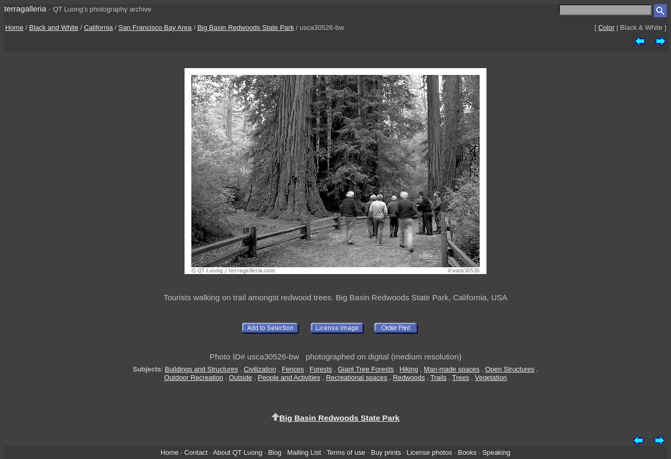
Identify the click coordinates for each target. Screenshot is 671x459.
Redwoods (409, 377)
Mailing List (304, 452)
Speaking (496, 452)
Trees (461, 377)
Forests (321, 369)
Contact (195, 452)
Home (14, 27)
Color (606, 27)
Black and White (54, 27)
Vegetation (491, 377)
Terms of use (346, 452)
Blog (275, 452)
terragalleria (25, 8)
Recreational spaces (356, 377)
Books (467, 452)
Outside (240, 377)
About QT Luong (237, 452)
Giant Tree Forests (366, 369)
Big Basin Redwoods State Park (245, 27)
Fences (293, 369)
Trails (438, 377)
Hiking (408, 369)
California (98, 27)
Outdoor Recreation (193, 377)
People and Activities (289, 377)
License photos (429, 452)
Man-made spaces (452, 369)
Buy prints (386, 452)
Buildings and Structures (201, 369)
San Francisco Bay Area (154, 27)
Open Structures (510, 369)
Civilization (260, 369)
